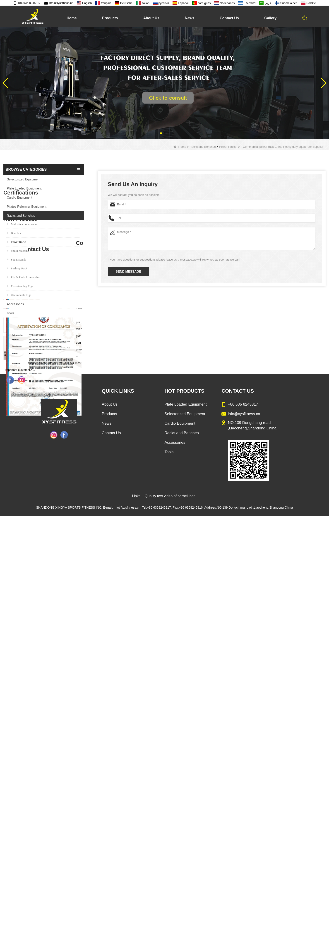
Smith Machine (18, 250)
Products (110, 18)
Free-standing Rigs (20, 286)
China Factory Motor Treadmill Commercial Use (53, 685)
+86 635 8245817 (27, 3)
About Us (151, 18)
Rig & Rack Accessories (23, 277)
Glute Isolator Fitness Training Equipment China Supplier (53, 657)
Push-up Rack (17, 268)
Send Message (128, 271)
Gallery (270, 18)
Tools (10, 313)
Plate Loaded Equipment (24, 188)
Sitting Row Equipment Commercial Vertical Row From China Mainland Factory (53, 574)
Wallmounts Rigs (19, 295)
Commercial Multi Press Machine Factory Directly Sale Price (53, 602)
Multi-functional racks (22, 224)
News (189, 18)
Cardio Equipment (19, 197)
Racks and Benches (203, 146)
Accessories (15, 304)
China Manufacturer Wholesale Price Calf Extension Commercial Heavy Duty (53, 630)
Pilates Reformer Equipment (26, 206)
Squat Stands (16, 259)
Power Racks (228, 146)
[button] (161, 133)
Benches (14, 233)
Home (72, 18)
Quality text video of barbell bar (170, 906)
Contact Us (229, 18)
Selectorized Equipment (23, 179)
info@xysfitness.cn (58, 3)
